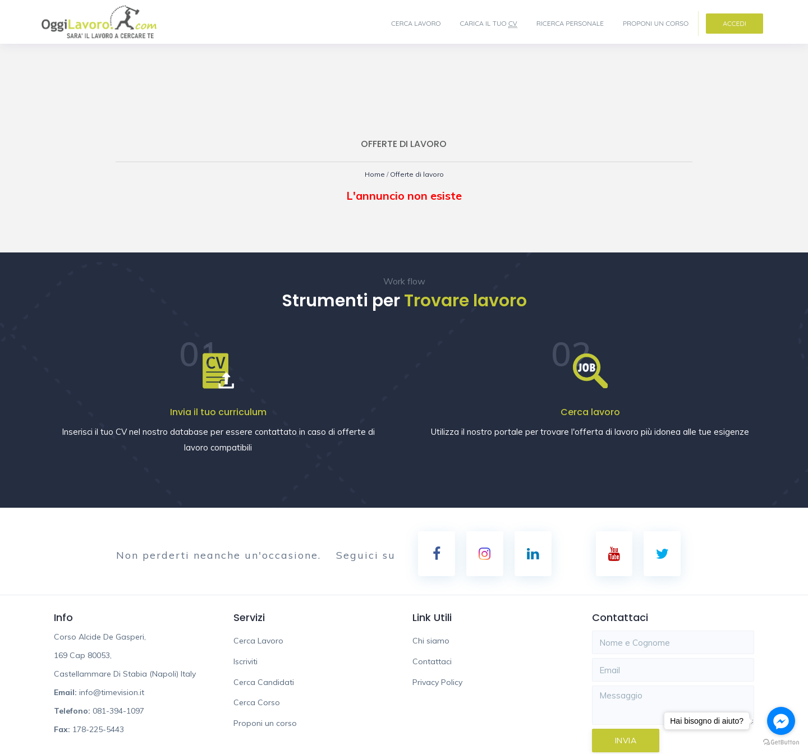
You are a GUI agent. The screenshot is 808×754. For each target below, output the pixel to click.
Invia (626, 741)
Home (372, 174)
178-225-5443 (98, 730)
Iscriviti (245, 662)
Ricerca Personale (570, 23)
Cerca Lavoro (416, 23)
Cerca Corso (256, 703)
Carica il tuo (488, 23)
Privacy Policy (437, 683)
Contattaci (432, 662)
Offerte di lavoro (418, 174)
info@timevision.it (111, 693)
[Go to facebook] (781, 721)
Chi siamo (430, 641)
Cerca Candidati (263, 683)
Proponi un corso (655, 23)
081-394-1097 (118, 711)
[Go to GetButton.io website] (781, 742)
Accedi (734, 23)
